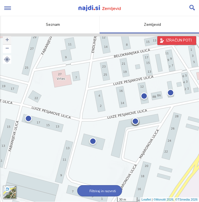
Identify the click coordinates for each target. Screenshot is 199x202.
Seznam (49, 24)
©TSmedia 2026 (186, 199)
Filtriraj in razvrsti (99, 191)
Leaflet (146, 199)
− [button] (7, 49)
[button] (7, 59)
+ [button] (7, 40)
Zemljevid (149, 24)
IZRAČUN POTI (179, 40)
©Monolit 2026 (163, 199)
